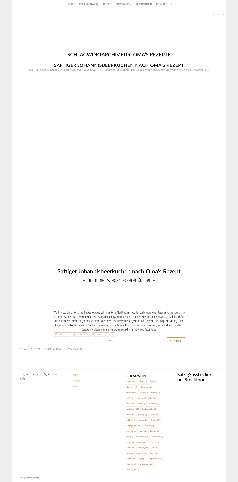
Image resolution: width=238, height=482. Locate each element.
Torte (174, 70)
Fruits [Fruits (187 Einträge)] (130, 414)
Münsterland (126, 70)
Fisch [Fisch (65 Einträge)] (152, 398)
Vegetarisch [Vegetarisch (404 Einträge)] (155, 458)
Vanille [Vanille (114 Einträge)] (130, 458)
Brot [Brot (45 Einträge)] (153, 381)
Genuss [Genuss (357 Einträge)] (155, 420)
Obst (139, 70)
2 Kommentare (54, 349)
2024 (31, 70)
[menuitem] (71, 4)
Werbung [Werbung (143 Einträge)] (131, 469)
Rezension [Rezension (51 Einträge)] (154, 442)
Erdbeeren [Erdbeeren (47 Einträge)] (141, 398)
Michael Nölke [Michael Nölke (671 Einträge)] (143, 436)
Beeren (54, 70)
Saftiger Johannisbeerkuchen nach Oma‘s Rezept (119, 65)
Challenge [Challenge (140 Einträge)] (131, 387)
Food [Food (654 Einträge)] (141, 403)
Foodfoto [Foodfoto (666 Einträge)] (153, 403)
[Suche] (170, 4)
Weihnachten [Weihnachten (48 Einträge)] (145, 464)
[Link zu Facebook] (213, 13)
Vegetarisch (201, 70)
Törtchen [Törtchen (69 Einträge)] (154, 453)
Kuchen (98, 70)
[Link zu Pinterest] (223, 13)
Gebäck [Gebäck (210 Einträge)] (130, 420)
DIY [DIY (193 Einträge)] (129, 398)
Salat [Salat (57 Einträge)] (154, 447)
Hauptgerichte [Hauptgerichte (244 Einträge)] (133, 425)
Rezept (147, 70)
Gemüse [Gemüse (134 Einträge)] (143, 420)
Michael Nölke (84, 349)
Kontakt (75, 374)
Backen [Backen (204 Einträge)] (130, 381)
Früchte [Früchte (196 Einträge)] (142, 414)
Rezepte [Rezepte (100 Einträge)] (143, 447)
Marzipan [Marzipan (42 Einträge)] (155, 431)
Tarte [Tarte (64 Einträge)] (129, 453)
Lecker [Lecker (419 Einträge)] (143, 431)
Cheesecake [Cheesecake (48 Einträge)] (146, 387)
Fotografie (84, 70)
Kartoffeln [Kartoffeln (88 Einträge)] (148, 425)
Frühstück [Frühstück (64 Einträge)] (155, 414)
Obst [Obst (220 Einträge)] (130, 442)
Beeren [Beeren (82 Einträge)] (143, 381)
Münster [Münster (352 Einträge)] (158, 436)
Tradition (185, 70)
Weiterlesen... (176, 341)
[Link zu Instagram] (218, 13)
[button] (62, 334)
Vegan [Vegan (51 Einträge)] (142, 458)
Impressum (76, 380)
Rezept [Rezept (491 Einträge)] (130, 447)
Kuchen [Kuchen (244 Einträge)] (131, 431)
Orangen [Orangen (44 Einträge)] (141, 442)
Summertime (161, 70)
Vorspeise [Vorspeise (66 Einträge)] (131, 464)
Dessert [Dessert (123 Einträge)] (155, 392)
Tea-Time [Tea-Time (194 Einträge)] (141, 453)
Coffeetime (67, 70)
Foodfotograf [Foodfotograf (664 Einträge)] (132, 409)
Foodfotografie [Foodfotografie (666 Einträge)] (149, 409)
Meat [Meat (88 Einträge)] (129, 436)
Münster (110, 70)
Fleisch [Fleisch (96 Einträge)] (130, 403)
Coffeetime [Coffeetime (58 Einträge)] (131, 392)
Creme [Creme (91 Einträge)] (144, 392)
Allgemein (42, 70)
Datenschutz (77, 386)
